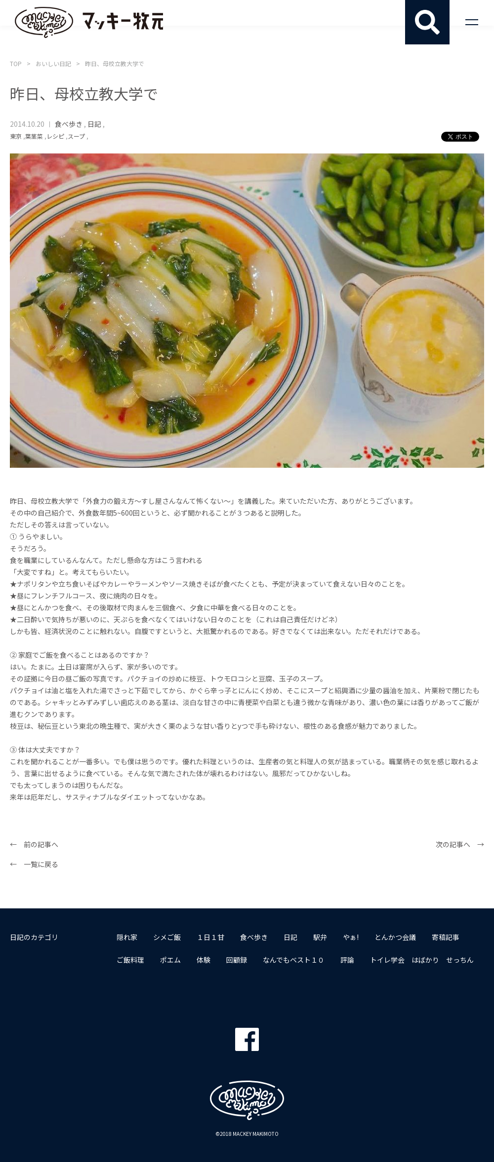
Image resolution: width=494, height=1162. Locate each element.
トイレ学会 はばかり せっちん (422, 960)
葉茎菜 (34, 136)
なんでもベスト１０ (294, 960)
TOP (16, 63)
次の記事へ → (460, 844)
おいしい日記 (53, 63)
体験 (203, 960)
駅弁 (320, 937)
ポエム (170, 960)
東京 (16, 136)
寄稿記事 (445, 937)
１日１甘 (210, 937)
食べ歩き (68, 124)
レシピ (55, 136)
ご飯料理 (130, 960)
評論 (347, 960)
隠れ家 (127, 937)
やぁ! (351, 937)
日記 (94, 124)
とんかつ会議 (395, 937)
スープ (76, 136)
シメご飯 (167, 937)
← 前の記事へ (34, 844)
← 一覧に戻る (34, 864)
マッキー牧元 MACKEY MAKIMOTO (89, 22)
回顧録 (236, 960)
